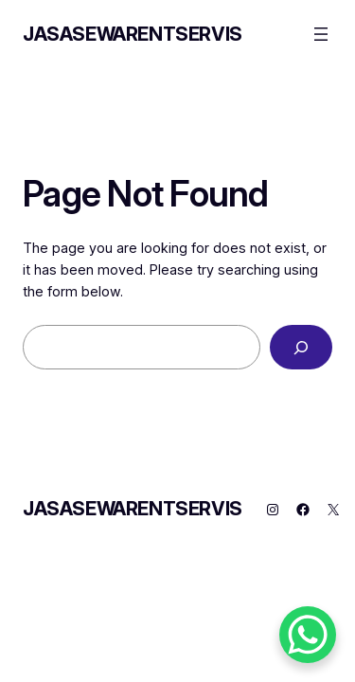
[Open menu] (321, 34)
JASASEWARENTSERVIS (132, 34)
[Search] (301, 347)
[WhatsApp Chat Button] (307, 634)
